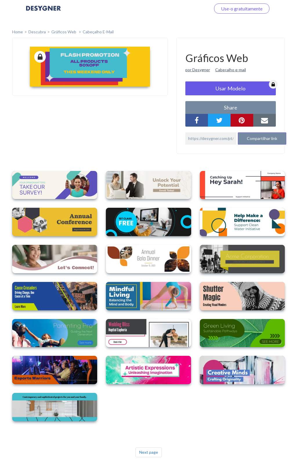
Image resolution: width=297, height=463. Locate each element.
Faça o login (192, 8)
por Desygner (197, 69)
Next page (148, 452)
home (17, 31)
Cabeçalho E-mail (98, 31)
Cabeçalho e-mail (230, 69)
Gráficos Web (64, 31)
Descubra (37, 31)
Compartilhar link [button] (262, 138)
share (230, 107)
